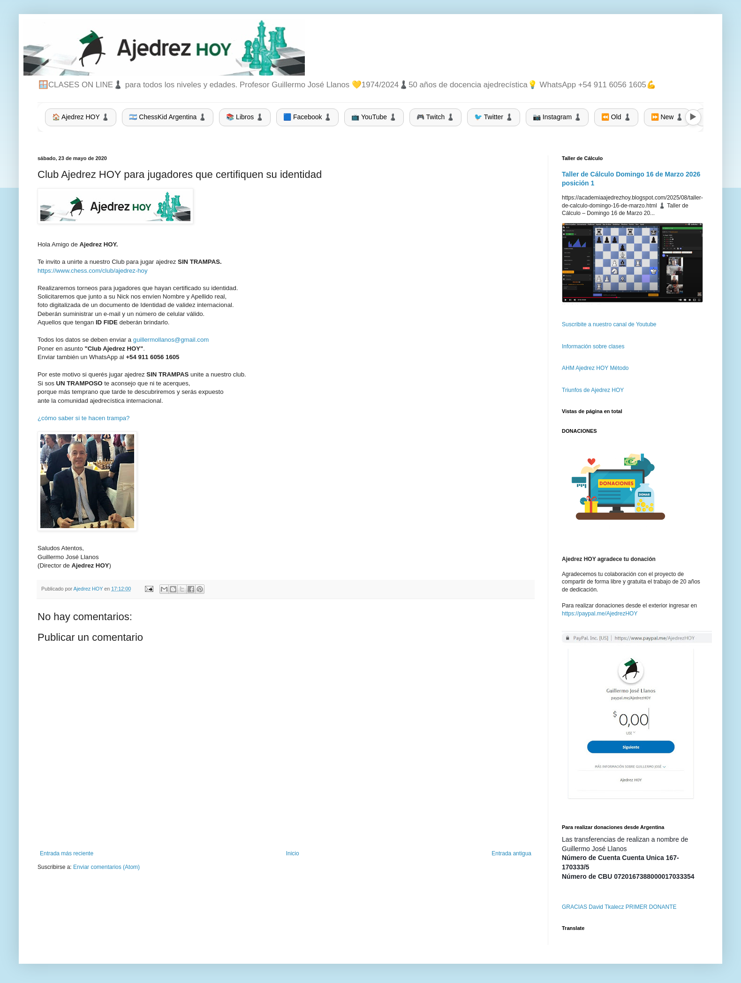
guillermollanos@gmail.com (171, 339)
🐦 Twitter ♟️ (493, 117)
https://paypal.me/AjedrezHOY (599, 613)
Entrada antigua (511, 853)
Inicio (292, 853)
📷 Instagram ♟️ (557, 117)
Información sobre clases (593, 346)
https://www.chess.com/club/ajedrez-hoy (93, 270)
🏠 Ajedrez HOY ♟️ (80, 117)
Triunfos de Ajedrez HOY (593, 390)
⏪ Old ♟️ (616, 117)
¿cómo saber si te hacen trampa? (83, 418)
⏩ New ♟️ (667, 117)
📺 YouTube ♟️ (374, 117)
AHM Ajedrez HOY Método (595, 368)
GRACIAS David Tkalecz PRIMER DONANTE (619, 907)
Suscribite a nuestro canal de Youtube (609, 324)
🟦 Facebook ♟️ (307, 117)
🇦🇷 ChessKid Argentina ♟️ (167, 117)
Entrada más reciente (66, 853)
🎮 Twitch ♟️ (435, 117)
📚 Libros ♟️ (245, 117)
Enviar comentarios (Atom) (106, 867)
